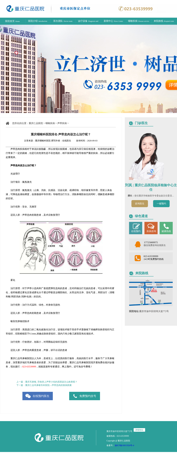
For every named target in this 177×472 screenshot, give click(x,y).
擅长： (131, 196)
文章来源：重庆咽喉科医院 (37, 140)
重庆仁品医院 (36, 123)
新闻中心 (113, 21)
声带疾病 (62, 123)
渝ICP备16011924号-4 (124, 445)
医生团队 (62, 21)
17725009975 (151, 242)
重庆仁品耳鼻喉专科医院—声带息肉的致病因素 (48, 385)
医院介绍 (37, 21)
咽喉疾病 (138, 21)
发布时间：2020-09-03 (84, 140)
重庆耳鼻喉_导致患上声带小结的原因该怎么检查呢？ (51, 382)
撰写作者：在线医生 (61, 140)
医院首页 (12, 21)
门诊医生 (141, 123)
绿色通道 (141, 216)
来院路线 (164, 21)
